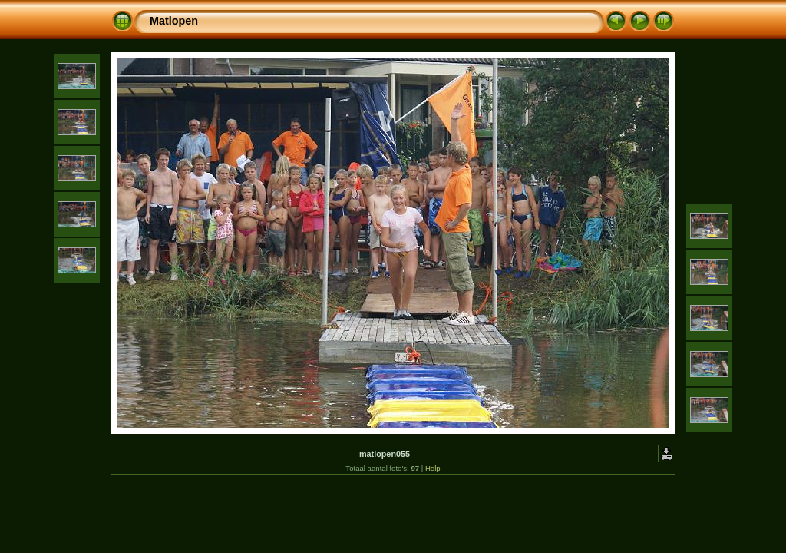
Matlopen (174, 21)
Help (433, 468)
